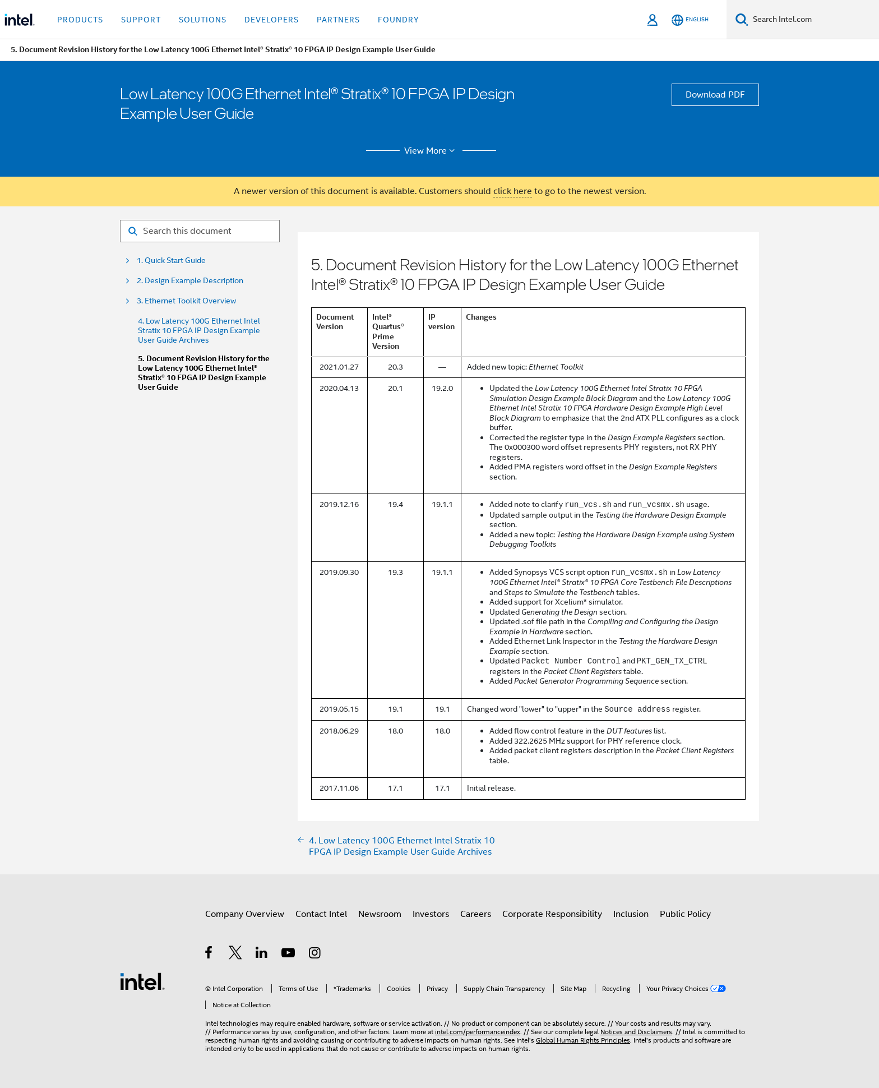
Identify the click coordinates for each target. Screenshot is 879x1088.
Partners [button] (338, 20)
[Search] (741, 19)
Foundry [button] (398, 20)
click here (512, 191)
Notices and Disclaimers (636, 1031)
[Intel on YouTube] (289, 954)
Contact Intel (321, 914)
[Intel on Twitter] (235, 954)
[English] (690, 20)
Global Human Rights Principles (583, 1040)
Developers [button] (271, 20)
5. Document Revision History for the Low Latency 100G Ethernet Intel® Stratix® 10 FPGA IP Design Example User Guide (204, 373)
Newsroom (379, 914)
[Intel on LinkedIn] (262, 954)
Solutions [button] (202, 20)
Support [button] (141, 20)
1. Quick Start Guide (171, 260)
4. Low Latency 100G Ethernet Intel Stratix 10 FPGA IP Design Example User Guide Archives (199, 330)
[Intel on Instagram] (315, 954)
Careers (475, 914)
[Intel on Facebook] (209, 954)
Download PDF (715, 94)
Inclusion (631, 914)
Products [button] (80, 20)
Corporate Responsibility (552, 914)
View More (431, 150)
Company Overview (244, 914)
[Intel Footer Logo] (142, 980)
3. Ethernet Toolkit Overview (186, 301)
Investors (431, 914)
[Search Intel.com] (813, 19)
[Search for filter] (200, 231)
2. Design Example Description (190, 280)
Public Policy (685, 914)
